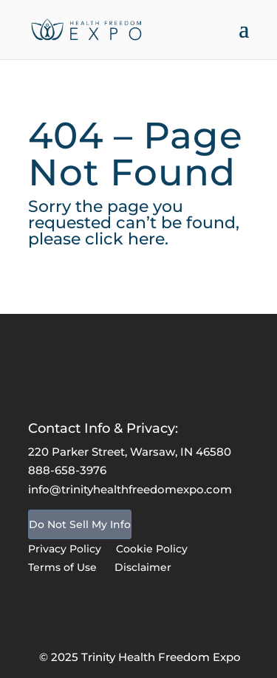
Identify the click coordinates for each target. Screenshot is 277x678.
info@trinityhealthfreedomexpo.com (130, 489)
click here (125, 239)
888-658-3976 (67, 470)
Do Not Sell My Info (80, 524)
